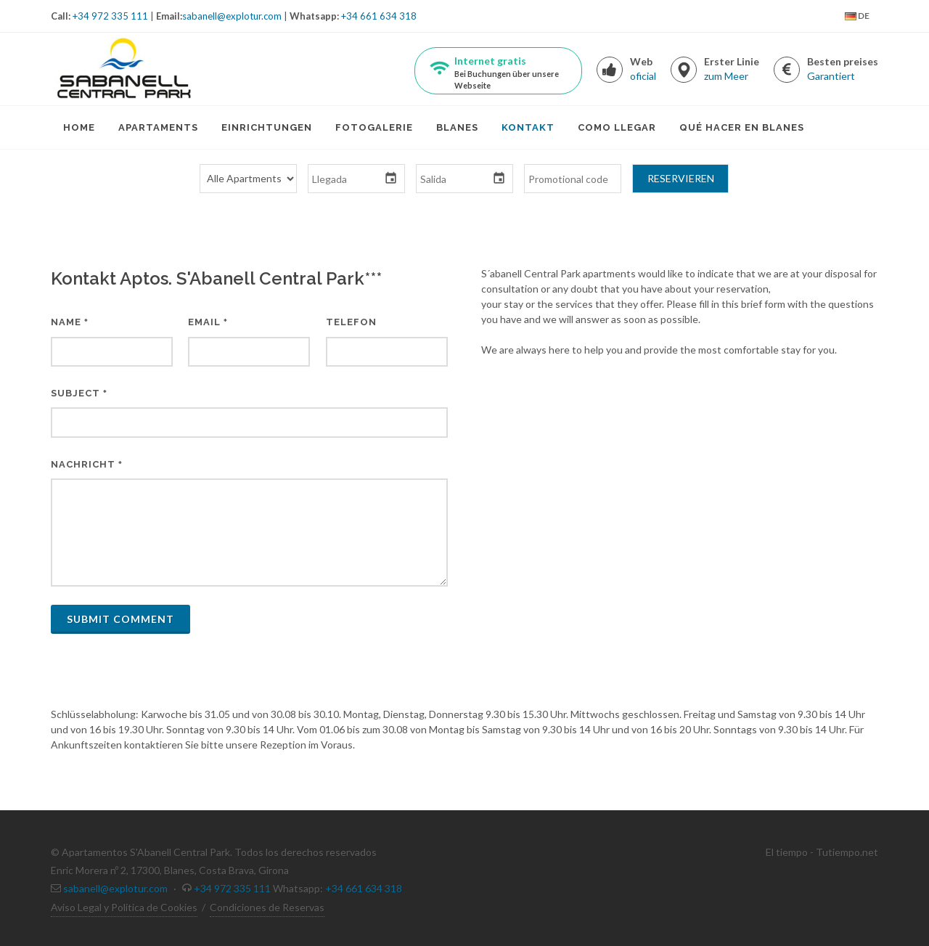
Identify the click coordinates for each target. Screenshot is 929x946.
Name (70, 322)
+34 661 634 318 (379, 16)
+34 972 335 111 (110, 16)
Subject (79, 393)
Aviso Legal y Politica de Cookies (124, 907)
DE (857, 16)
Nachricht (87, 464)
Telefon (351, 322)
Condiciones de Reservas (267, 907)
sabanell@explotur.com (232, 16)
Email (208, 322)
